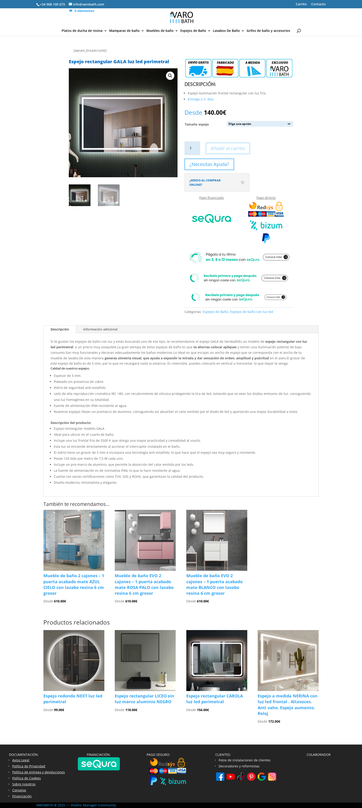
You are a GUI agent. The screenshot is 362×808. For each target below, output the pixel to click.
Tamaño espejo (197, 124)
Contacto (318, 4)
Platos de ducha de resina (82, 31)
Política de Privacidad (28, 766)
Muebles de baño (160, 31)
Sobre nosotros (24, 784)
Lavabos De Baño (226, 31)
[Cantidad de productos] (192, 148)
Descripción (60, 329)
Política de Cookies (26, 778)
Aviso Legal (20, 760)
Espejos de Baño (193, 31)
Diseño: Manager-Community (93, 805)
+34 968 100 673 (52, 4)
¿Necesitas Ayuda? (209, 164)
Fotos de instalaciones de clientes (245, 760)
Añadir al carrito (228, 148)
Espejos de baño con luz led (251, 311)
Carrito (301, 4)
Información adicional (100, 329)
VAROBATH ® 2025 (51, 805)
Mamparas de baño (124, 31)
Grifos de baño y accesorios (268, 31)
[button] (170, 76)
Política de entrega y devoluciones (38, 772)
